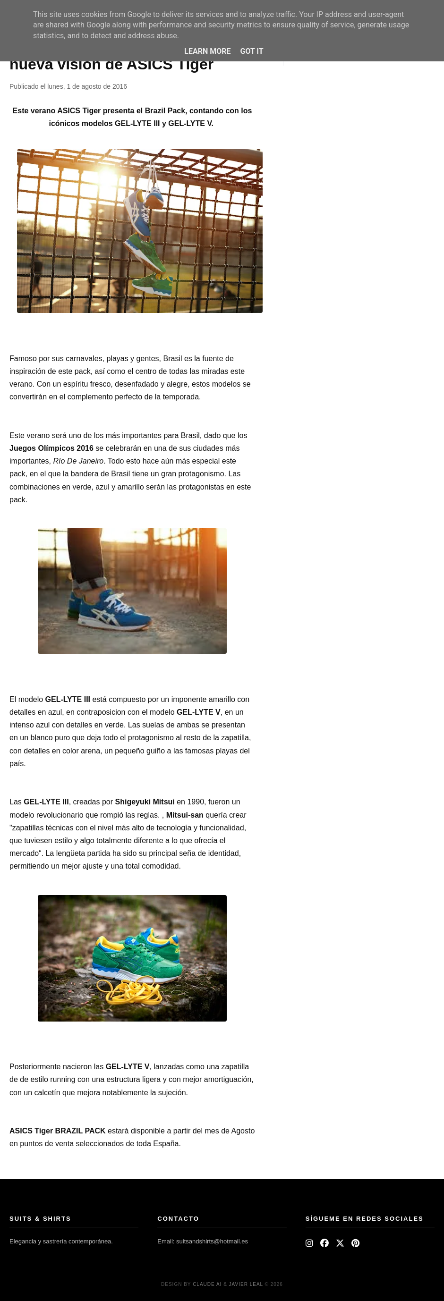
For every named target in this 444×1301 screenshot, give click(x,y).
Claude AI (207, 1284)
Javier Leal (246, 1284)
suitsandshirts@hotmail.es (212, 1241)
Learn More (207, 51)
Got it (251, 51)
